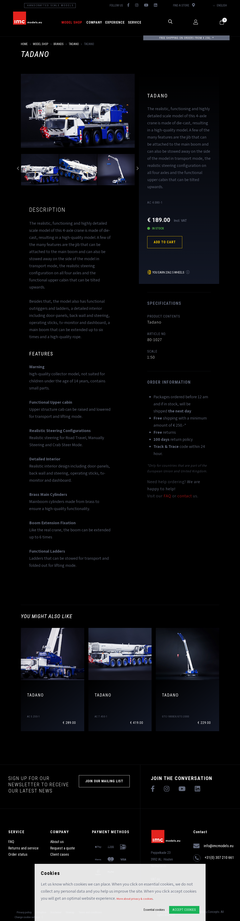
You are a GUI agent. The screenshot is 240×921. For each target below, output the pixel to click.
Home (24, 44)
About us (57, 841)
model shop (72, 22)
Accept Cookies (184, 909)
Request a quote (62, 848)
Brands (59, 44)
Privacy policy (24, 912)
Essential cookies (154, 909)
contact (184, 496)
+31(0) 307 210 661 (213, 858)
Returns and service (23, 848)
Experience (115, 22)
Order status (18, 854)
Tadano (74, 44)
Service (134, 22)
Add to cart (165, 242)
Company (94, 22)
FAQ (167, 496)
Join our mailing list (104, 781)
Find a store (184, 5)
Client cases (59, 854)
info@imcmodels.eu (213, 846)
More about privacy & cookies (135, 899)
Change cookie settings (27, 917)
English (220, 5)
